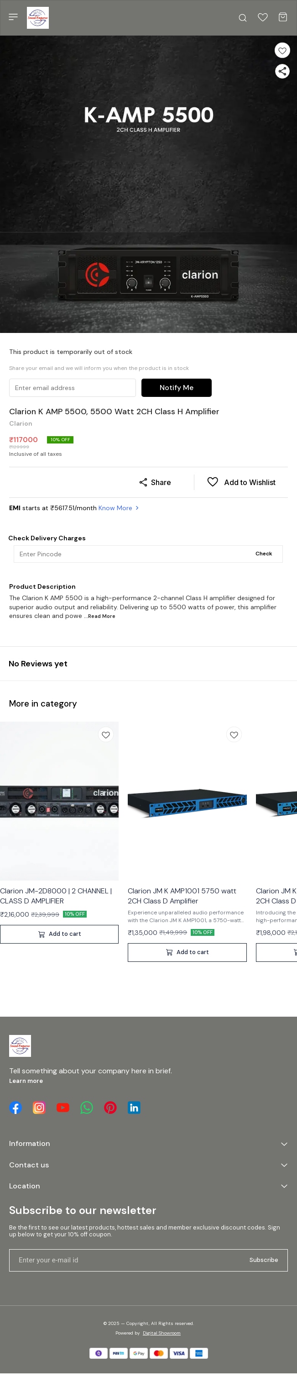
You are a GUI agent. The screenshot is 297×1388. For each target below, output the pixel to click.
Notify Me (176, 387)
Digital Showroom (162, 1333)
